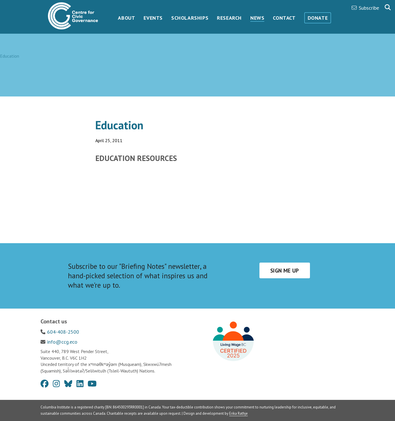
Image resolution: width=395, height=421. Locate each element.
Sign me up (284, 270)
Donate (318, 18)
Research (229, 18)
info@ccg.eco (62, 342)
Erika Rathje (238, 413)
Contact (284, 18)
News (257, 18)
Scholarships (189, 18)
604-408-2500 (63, 332)
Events (153, 18)
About (126, 18)
